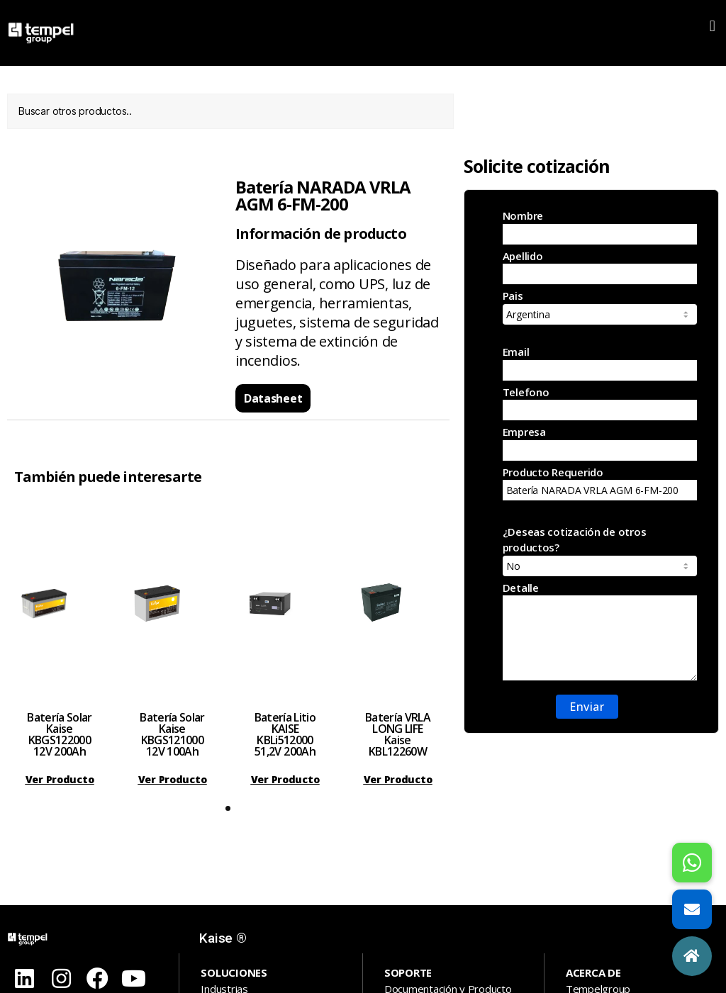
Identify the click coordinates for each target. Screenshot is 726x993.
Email (600, 362)
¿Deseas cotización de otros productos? (600, 550)
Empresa (600, 443)
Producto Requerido (600, 483)
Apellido (600, 267)
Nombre (600, 226)
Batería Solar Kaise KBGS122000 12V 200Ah (59, 734)
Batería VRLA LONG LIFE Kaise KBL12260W (397, 734)
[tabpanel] (60, 647)
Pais (600, 306)
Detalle (600, 630)
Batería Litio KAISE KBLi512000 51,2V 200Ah (285, 734)
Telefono (600, 403)
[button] (712, 26)
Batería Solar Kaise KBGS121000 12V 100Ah (172, 734)
